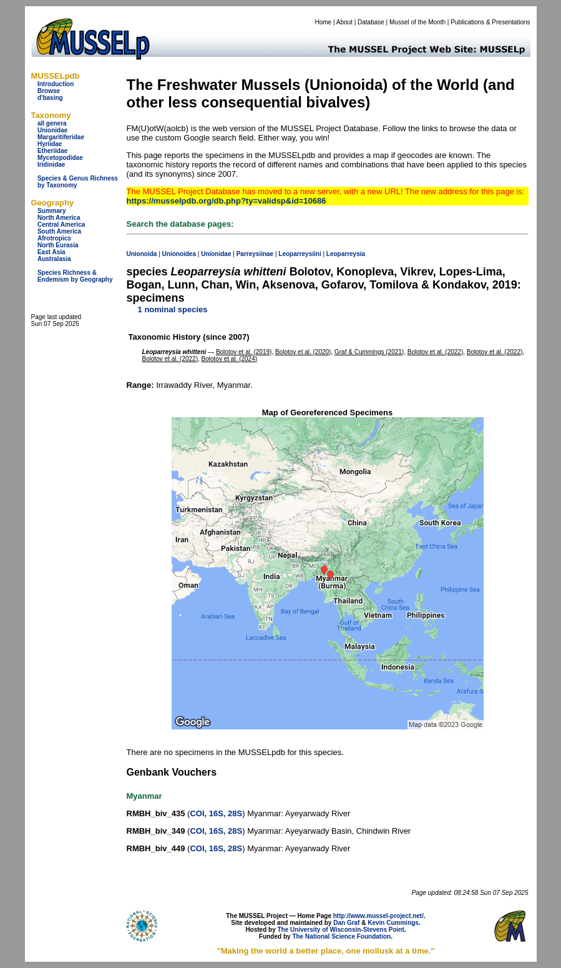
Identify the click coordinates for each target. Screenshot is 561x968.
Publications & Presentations (490, 22)
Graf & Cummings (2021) (369, 351)
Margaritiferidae (60, 137)
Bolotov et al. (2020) (303, 351)
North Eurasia (58, 245)
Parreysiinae (255, 253)
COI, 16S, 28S (216, 813)
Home (323, 22)
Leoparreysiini (299, 253)
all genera (52, 123)
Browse (48, 90)
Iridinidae (51, 164)
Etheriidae (52, 150)
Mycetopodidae (60, 157)
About (344, 22)
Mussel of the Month (417, 22)
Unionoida (142, 253)
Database (371, 22)
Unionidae (52, 130)
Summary (51, 210)
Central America (61, 224)
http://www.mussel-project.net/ (378, 915)
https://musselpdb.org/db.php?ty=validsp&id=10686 (226, 200)
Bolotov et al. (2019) (244, 351)
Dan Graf (346, 922)
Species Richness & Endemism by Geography (75, 276)
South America (59, 231)
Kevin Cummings (393, 922)
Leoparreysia (345, 253)
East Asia (51, 252)
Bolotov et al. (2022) (435, 351)
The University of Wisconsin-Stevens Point (341, 929)
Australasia (54, 258)
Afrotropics (54, 238)
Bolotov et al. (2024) (230, 358)
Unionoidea (179, 253)
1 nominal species (173, 309)
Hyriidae (49, 144)
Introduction (55, 84)
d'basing (50, 97)
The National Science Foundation (341, 936)
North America (58, 217)
